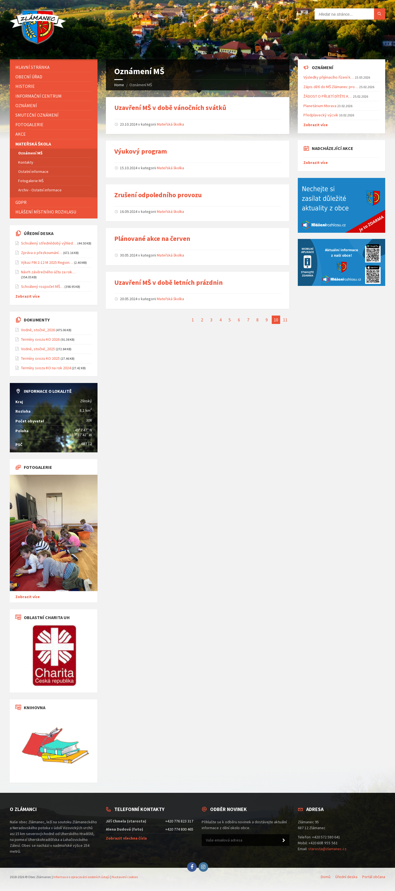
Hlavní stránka (32, 67)
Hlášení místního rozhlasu (45, 212)
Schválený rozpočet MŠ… (42, 286)
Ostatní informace (33, 171)
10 (276, 320)
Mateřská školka (170, 124)
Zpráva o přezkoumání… (41, 252)
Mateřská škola (33, 144)
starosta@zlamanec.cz (327, 848)
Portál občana (373, 876)
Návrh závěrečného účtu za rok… (48, 271)
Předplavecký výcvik (320, 114)
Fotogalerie (29, 124)
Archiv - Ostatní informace (40, 189)
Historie (25, 86)
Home (119, 84)
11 (285, 320)
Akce (20, 134)
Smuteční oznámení (37, 115)
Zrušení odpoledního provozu (158, 195)
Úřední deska (346, 876)
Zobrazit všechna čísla (126, 838)
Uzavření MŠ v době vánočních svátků (170, 107)
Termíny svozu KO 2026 (40, 339)
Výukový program (140, 151)
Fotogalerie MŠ (30, 180)
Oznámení (26, 105)
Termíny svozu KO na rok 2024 (46, 367)
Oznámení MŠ (30, 153)
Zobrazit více (27, 296)
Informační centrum (38, 96)
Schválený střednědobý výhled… (48, 243)
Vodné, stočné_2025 (38, 348)
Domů (326, 876)
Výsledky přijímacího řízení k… (328, 77)
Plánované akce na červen (152, 238)
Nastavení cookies (125, 877)
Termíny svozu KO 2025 (40, 358)
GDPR (21, 202)
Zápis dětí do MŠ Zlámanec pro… (330, 86)
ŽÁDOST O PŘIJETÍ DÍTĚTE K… (327, 96)
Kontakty (25, 162)
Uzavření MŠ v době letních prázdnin (168, 282)
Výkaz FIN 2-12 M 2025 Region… (47, 262)
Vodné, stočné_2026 (38, 329)
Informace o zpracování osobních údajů (81, 877)
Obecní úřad (28, 76)
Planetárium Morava (319, 105)
